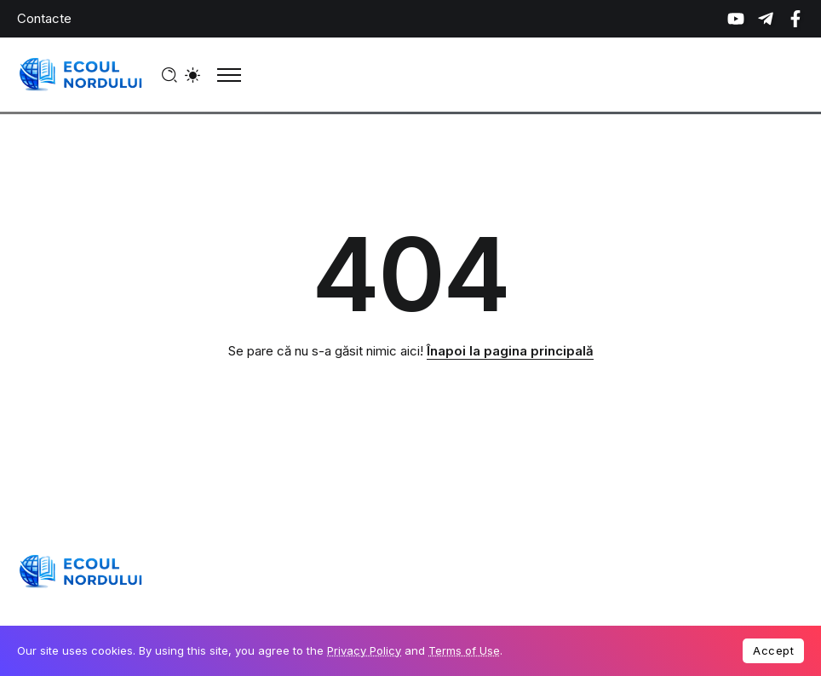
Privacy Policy (364, 650)
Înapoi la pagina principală (510, 351)
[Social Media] (735, 18)
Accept (773, 650)
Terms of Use (464, 650)
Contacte (44, 18)
